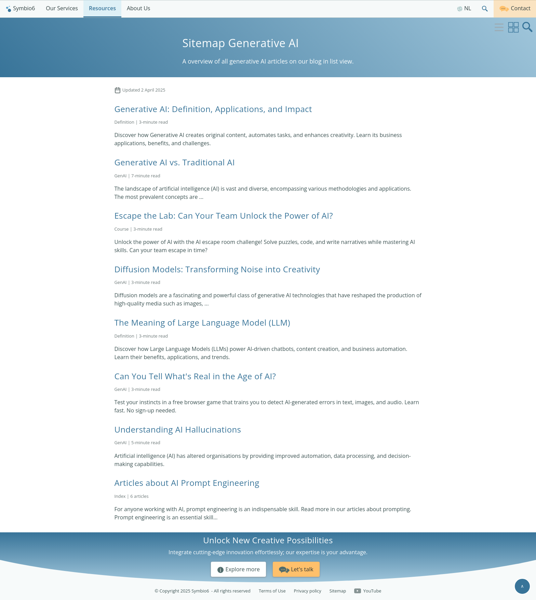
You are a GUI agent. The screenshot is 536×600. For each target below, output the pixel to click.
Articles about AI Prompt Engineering (186, 482)
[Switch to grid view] (513, 27)
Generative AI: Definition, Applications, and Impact (213, 108)
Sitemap (338, 591)
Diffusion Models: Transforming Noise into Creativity (217, 269)
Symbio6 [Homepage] (20, 8)
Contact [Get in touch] (515, 8)
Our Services (62, 8)
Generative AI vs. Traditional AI (174, 162)
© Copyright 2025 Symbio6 (203, 591)
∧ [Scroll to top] (522, 586)
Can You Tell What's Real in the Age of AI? (195, 376)
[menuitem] (20, 8)
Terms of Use (272, 591)
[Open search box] (527, 27)
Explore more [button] (238, 569)
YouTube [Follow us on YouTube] (367, 591)
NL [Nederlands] (464, 8)
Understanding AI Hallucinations (177, 429)
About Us (138, 8)
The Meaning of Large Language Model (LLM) (202, 322)
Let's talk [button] (296, 568)
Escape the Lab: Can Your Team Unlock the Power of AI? (223, 215)
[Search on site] (485, 8)
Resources (102, 8)
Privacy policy (307, 591)
